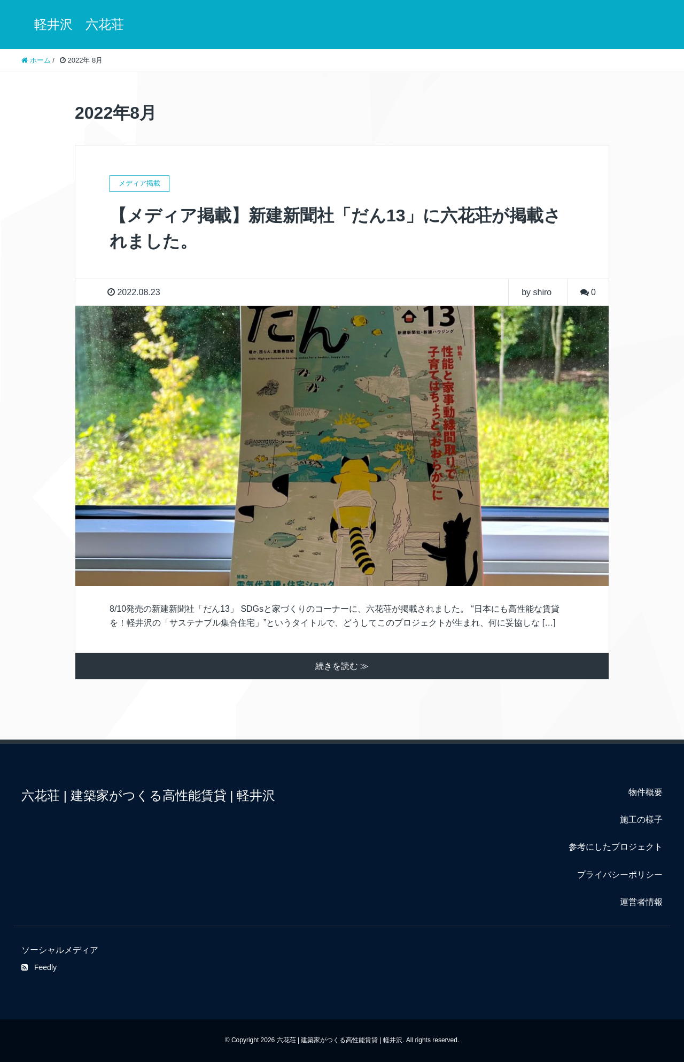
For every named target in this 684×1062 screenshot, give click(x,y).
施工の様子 (641, 819)
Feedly (39, 967)
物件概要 (645, 792)
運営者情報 (641, 901)
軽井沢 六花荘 (72, 24)
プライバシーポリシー (620, 874)
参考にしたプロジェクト (616, 846)
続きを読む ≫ (342, 666)
